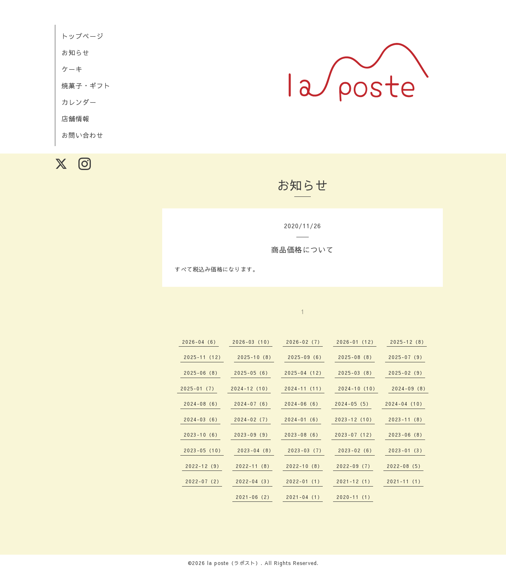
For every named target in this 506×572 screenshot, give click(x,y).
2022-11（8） (254, 466)
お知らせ (75, 52)
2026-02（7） (304, 341)
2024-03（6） (202, 419)
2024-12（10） (251, 388)
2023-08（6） (302, 434)
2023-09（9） (252, 434)
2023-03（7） (306, 450)
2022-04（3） (254, 481)
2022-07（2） (203, 481)
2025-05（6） (252, 372)
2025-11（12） (204, 357)
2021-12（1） (354, 481)
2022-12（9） (203, 466)
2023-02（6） (356, 450)
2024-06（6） (302, 403)
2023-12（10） (355, 419)
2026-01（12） (356, 341)
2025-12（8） (408, 341)
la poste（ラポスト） (234, 563)
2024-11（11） (304, 388)
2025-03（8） (356, 372)
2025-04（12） (304, 372)
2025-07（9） (406, 357)
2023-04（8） (255, 450)
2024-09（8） (410, 388)
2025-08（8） (356, 357)
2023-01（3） (406, 450)
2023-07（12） (355, 434)
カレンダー (79, 101)
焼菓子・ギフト (86, 85)
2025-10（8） (255, 357)
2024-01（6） (302, 419)
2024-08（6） (202, 403)
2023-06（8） (406, 434)
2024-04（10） (405, 403)
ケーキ (72, 68)
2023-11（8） (406, 419)
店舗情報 (75, 118)
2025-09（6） (306, 357)
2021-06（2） (254, 497)
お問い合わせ (82, 134)
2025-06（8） (202, 372)
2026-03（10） (252, 341)
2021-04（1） (304, 497)
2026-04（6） (200, 341)
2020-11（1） (354, 497)
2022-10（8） (304, 466)
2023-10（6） (202, 434)
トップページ (82, 35)
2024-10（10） (358, 388)
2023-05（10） (204, 450)
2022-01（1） (304, 481)
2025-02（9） (406, 372)
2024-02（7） (252, 419)
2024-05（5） (353, 403)
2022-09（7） (354, 466)
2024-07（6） (252, 403)
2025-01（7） (198, 388)
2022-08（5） (405, 466)
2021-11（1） (405, 481)
